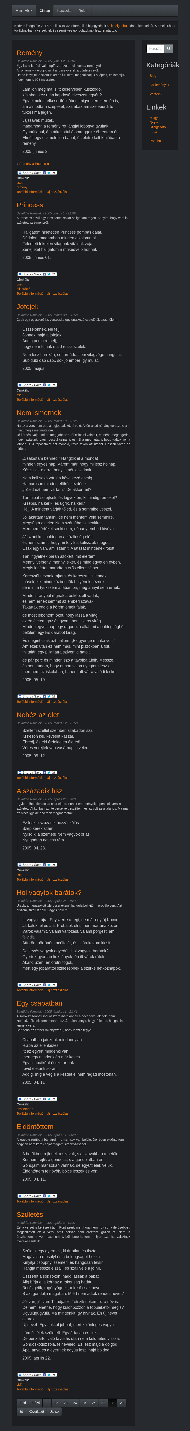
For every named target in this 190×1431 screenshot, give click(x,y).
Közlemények (159, 85)
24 (75, 1403)
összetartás (25, 1109)
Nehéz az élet (38, 714)
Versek (156, 94)
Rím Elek (24, 10)
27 (103, 1403)
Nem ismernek (39, 412)
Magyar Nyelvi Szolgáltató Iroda (158, 125)
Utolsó (54, 1411)
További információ (30, 192)
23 (66, 1403)
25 (84, 1403)
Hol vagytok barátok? (49, 892)
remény (22, 187)
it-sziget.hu (119, 26)
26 (94, 1403)
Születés (30, 1214)
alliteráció (23, 289)
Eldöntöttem (35, 1126)
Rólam (83, 10)
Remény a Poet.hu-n (34, 164)
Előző (36, 1403)
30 (21, 1411)
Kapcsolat (64, 10)
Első (23, 1403)
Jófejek (28, 306)
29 (122, 1403)
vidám (21, 1384)
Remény (29, 52)
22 (56, 1403)
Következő (36, 1411)
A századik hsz (39, 791)
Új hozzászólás (57, 192)
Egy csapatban (39, 1003)
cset (20, 182)
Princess (30, 205)
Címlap (45, 10)
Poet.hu (155, 141)
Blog (153, 75)
